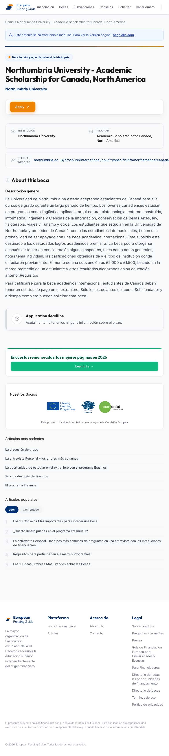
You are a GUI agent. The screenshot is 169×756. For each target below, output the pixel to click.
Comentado (31, 509)
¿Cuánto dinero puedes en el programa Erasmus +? (50, 531)
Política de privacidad (147, 704)
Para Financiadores (146, 667)
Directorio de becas (146, 690)
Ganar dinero (145, 7)
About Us (96, 626)
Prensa (137, 640)
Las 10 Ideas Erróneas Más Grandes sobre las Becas (51, 564)
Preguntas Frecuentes (148, 633)
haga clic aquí (123, 35)
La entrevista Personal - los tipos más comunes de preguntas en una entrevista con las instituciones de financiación (87, 543)
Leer (13, 509)
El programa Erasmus (20, 485)
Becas (63, 7)
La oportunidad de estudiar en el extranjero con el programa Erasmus (56, 467)
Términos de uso (144, 697)
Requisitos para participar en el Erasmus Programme (51, 554)
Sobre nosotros (143, 626)
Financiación (44, 7)
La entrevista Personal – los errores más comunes (41, 458)
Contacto (96, 633)
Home (9, 22)
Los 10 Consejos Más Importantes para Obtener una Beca (55, 521)
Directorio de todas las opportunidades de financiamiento (146, 679)
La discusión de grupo (21, 449)
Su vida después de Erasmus (26, 476)
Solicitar (124, 7)
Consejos (106, 7)
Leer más (84, 366)
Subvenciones (83, 7)
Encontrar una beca (62, 626)
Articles (53, 633)
